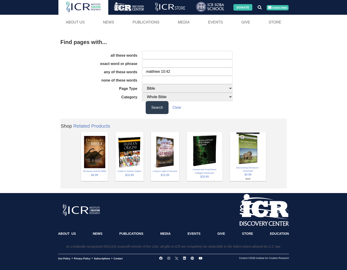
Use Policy (64, 258)
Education (279, 233)
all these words (124, 55)
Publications (146, 22)
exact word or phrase (118, 64)
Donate (242, 7)
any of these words (120, 72)
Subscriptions (102, 258)
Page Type (128, 89)
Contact (118, 258)
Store (275, 22)
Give (245, 22)
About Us (75, 22)
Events (215, 22)
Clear (176, 107)
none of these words (119, 80)
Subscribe (277, 7)
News (108, 22)
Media (184, 22)
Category (129, 97)
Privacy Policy (82, 258)
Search (157, 107)
